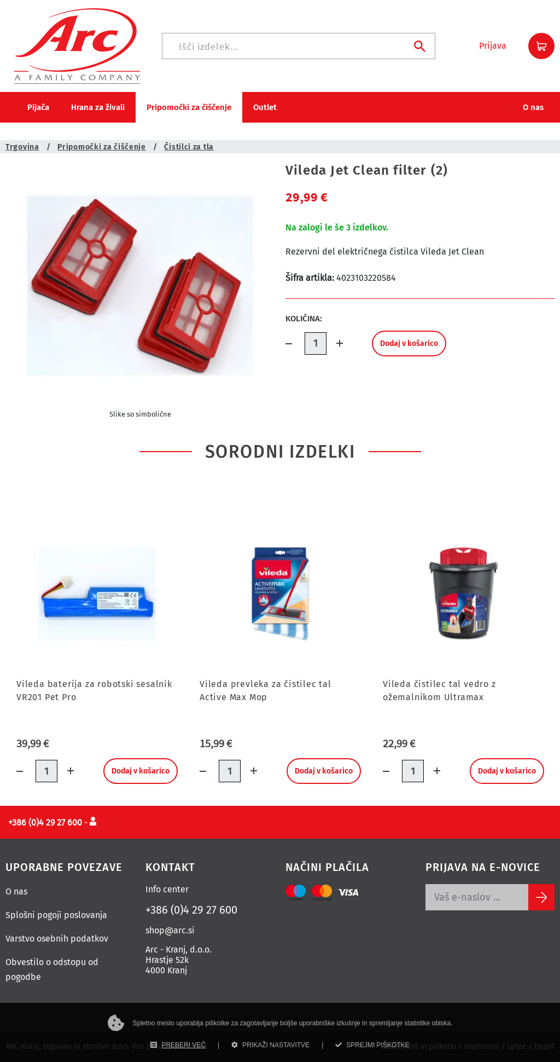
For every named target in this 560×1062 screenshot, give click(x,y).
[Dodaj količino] (336, 343)
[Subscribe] (541, 897)
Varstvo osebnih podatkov (56, 938)
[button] (492, 46)
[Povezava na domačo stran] (77, 45)
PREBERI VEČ (178, 1045)
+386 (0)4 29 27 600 (191, 909)
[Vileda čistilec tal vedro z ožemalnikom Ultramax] (463, 594)
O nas (16, 891)
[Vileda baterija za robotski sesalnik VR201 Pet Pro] (97, 594)
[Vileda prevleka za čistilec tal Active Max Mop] (280, 594)
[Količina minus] (295, 343)
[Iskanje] (299, 46)
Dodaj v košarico (409, 343)
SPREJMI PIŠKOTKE (372, 1045)
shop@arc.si (170, 930)
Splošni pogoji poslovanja (56, 915)
